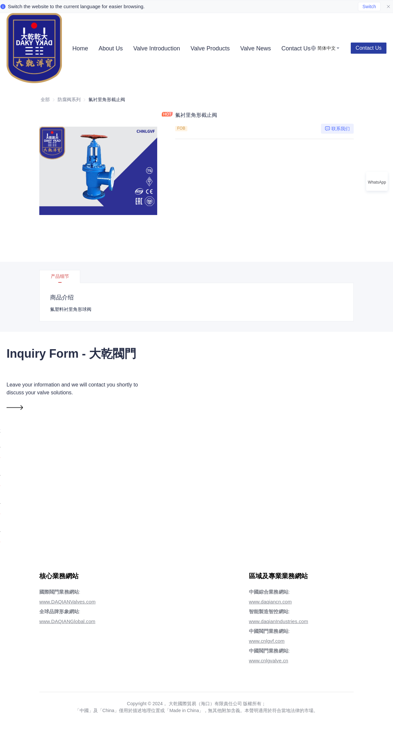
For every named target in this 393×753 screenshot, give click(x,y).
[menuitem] (80, 48)
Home (80, 48)
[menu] (189, 48)
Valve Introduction (156, 48)
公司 (326, 362)
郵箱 (237, 390)
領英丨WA (333, 418)
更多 (288, 48)
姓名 (234, 362)
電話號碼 (242, 418)
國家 (326, 390)
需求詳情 (243, 447)
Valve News (255, 48)
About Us (111, 48)
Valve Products (210, 48)
